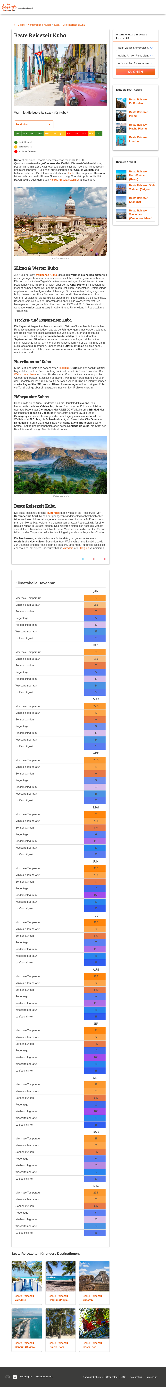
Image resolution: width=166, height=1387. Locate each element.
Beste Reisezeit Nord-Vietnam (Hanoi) (138, 175)
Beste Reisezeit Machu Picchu (138, 126)
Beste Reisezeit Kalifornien (138, 101)
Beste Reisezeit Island (138, 114)
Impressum (151, 1377)
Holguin (84, 548)
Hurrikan (64, 368)
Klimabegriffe (26, 1376)
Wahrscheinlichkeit (25, 374)
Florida (70, 173)
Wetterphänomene (44, 1376)
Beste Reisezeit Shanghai (138, 200)
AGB (123, 1377)
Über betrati (112, 1377)
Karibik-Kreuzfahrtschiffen (65, 179)
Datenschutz (136, 1377)
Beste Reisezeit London (138, 139)
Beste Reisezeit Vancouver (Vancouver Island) (140, 214)
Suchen (135, 71)
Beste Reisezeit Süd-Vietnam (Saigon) (142, 187)
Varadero (68, 548)
